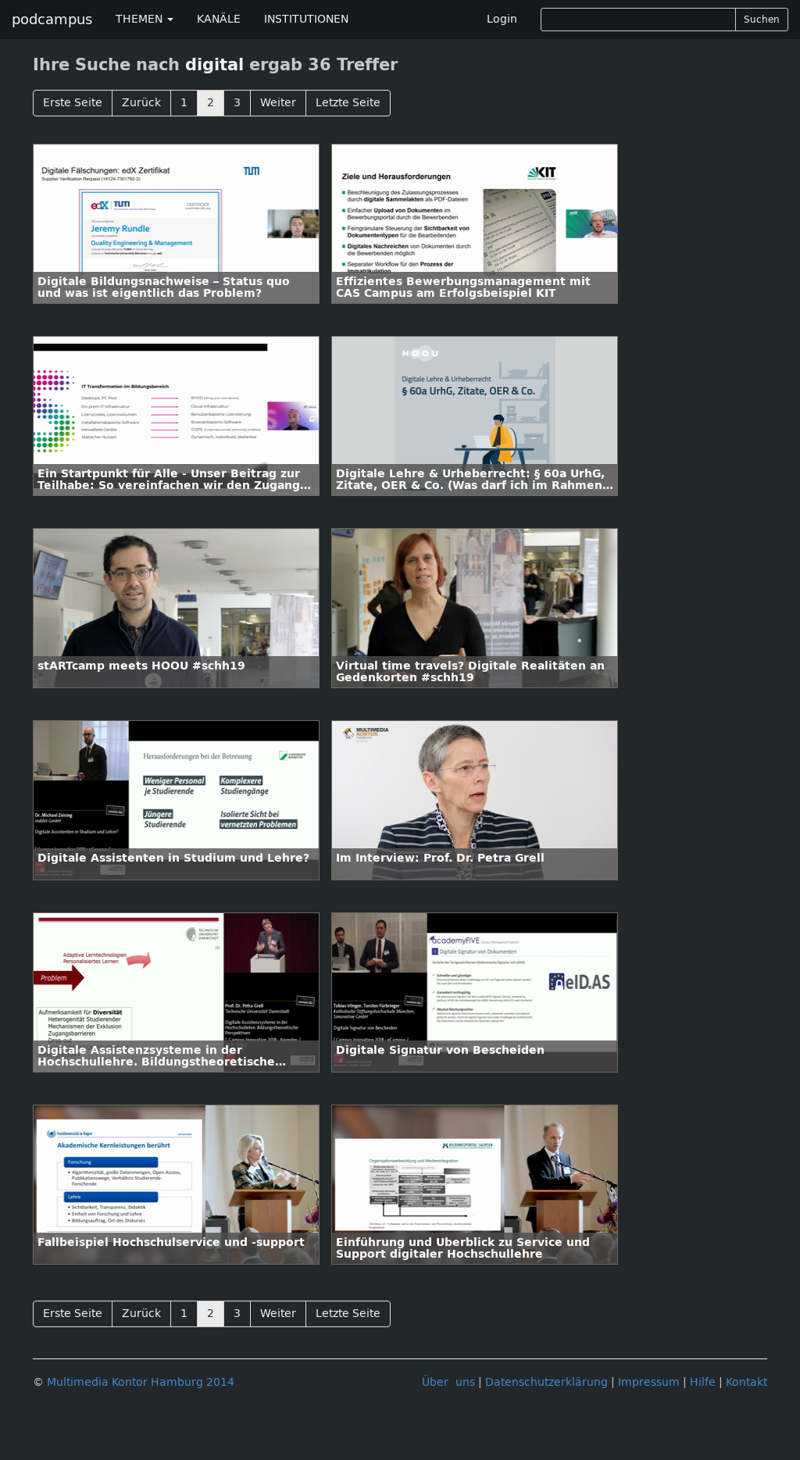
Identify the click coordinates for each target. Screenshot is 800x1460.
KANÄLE (219, 19)
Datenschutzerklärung (546, 1382)
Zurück (141, 102)
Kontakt (746, 1382)
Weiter (278, 102)
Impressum (649, 1382)
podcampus (52, 19)
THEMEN (144, 19)
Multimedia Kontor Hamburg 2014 (140, 1382)
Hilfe (703, 1382)
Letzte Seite (348, 102)
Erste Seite (72, 102)
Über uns (448, 1382)
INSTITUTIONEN (306, 19)
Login (502, 19)
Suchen (762, 19)
